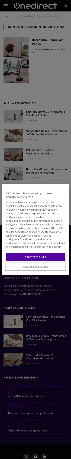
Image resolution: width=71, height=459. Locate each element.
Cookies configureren (35, 266)
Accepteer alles (35, 257)
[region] (35, 229)
